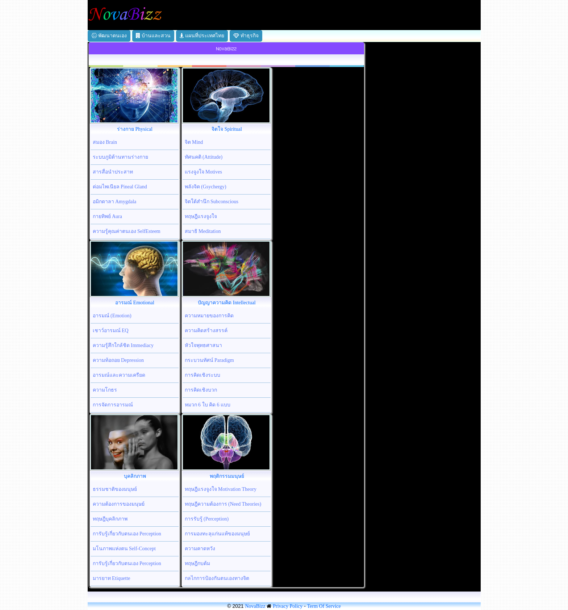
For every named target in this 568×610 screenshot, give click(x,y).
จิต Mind (194, 142)
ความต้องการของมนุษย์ (119, 504)
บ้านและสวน (153, 35)
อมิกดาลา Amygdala (115, 201)
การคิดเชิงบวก (201, 390)
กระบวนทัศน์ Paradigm (209, 360)
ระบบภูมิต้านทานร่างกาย (120, 157)
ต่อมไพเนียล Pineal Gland (120, 186)
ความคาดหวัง (200, 548)
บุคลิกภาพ (135, 476)
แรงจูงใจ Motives (203, 172)
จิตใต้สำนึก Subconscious (212, 201)
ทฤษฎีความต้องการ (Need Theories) (223, 504)
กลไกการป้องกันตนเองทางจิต (217, 578)
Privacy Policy (287, 606)
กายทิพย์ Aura (107, 216)
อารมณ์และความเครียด (119, 375)
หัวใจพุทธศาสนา (203, 345)
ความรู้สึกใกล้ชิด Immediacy (123, 345)
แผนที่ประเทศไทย (202, 35)
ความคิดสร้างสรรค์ (206, 330)
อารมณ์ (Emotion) (112, 315)
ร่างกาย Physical (135, 129)
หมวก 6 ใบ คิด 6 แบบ (208, 405)
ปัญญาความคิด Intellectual (226, 302)
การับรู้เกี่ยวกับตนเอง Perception (127, 533)
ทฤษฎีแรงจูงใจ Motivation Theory (220, 489)
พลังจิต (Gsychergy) (205, 186)
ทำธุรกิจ (246, 35)
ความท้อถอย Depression (118, 360)
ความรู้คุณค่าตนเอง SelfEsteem (126, 231)
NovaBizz (255, 606)
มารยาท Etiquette (111, 578)
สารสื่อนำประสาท (113, 172)
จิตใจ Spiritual (227, 129)
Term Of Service (324, 606)
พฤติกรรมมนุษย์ (227, 476)
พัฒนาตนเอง (109, 35)
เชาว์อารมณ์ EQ (111, 330)
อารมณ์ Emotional (134, 302)
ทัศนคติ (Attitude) (204, 157)
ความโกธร (105, 390)
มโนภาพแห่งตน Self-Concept (124, 548)
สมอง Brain (105, 142)
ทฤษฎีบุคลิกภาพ (110, 519)
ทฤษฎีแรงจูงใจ (201, 216)
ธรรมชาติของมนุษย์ (115, 489)
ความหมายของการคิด (209, 315)
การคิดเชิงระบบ (202, 375)
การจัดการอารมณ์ (113, 405)
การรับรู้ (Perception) (207, 519)
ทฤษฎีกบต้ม (197, 563)
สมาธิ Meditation (203, 231)
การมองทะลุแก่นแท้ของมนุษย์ (217, 533)
